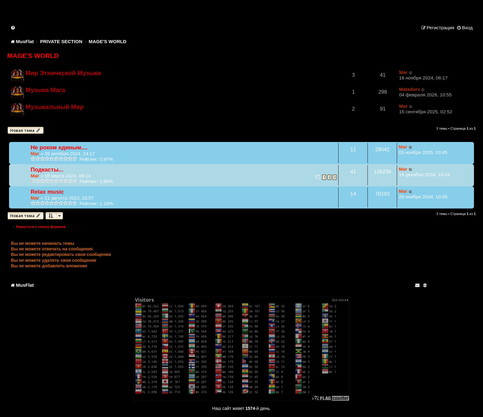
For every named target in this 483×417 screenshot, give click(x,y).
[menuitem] (13, 27)
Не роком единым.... (59, 147)
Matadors (409, 89)
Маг (403, 72)
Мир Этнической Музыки (63, 73)
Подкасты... (47, 169)
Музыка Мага (45, 90)
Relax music (47, 191)
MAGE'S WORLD (33, 55)
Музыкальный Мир (55, 106)
